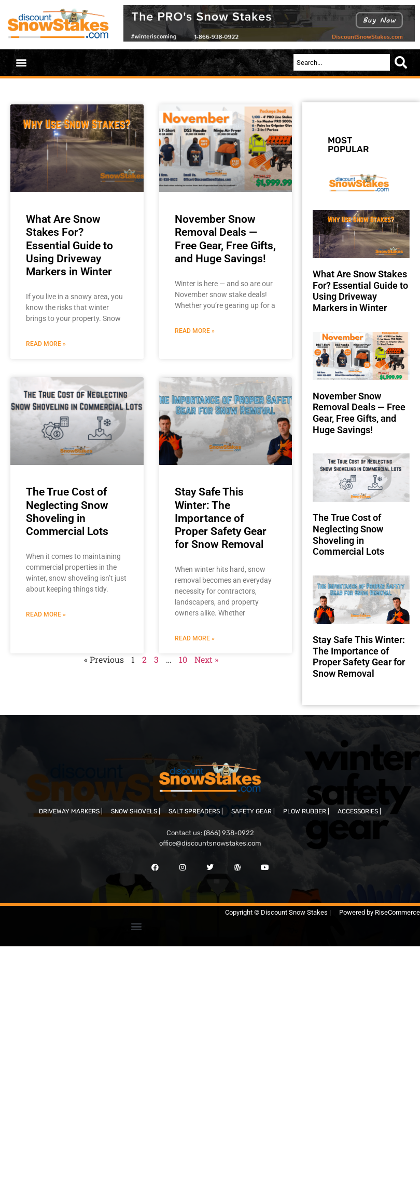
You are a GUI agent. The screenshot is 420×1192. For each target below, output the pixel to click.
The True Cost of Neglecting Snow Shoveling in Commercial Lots (67, 512)
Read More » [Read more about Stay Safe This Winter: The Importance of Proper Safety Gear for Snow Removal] (195, 638)
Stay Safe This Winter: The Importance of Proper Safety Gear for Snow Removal (221, 518)
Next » (206, 659)
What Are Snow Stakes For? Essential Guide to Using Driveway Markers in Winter (69, 245)
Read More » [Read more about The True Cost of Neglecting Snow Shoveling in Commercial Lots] (46, 614)
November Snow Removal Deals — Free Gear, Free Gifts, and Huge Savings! (225, 239)
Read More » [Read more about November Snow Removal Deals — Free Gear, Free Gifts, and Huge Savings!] (195, 330)
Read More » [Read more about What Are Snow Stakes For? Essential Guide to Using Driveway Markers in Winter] (46, 343)
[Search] (403, 62)
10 (183, 659)
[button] (21, 62)
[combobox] (341, 62)
